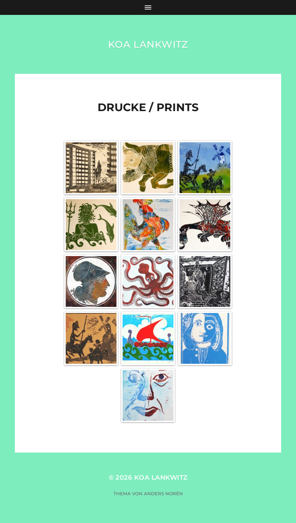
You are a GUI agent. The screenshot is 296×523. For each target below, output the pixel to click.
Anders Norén (163, 493)
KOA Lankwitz (148, 44)
